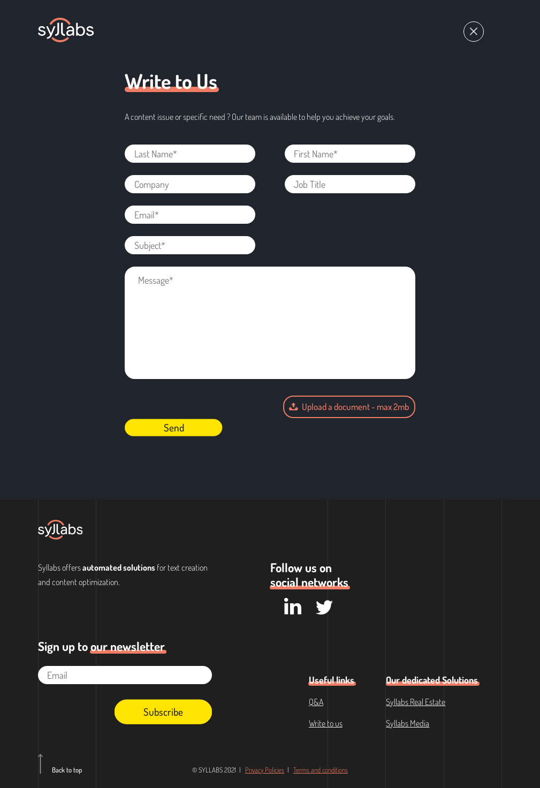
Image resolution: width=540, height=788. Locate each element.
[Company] (190, 184)
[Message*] (270, 323)
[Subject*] (190, 245)
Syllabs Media (407, 723)
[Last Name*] (190, 154)
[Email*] (190, 215)
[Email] (125, 675)
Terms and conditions (320, 770)
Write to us (326, 723)
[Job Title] (350, 184)
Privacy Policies (264, 770)
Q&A (316, 701)
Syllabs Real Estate (415, 701)
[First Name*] (350, 154)
